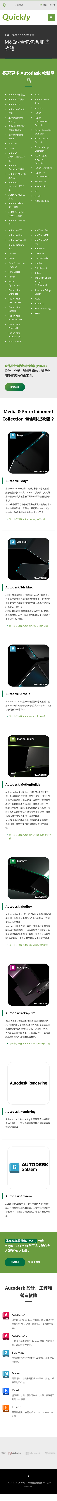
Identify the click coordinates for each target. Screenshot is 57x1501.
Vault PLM (40, 303)
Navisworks (40, 181)
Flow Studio (14, 271)
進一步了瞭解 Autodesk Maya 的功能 (27, 519)
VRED (37, 313)
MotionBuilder (42, 258)
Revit (37, 94)
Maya (11, 148)
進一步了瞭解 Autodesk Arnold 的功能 (27, 716)
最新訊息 (19, 5)
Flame (11, 258)
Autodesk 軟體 (27, 34)
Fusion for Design (43, 167)
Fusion (38, 112)
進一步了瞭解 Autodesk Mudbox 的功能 (28, 944)
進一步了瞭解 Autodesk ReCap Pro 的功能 (29, 1043)
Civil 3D (12, 253)
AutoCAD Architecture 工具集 (17, 157)
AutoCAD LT (14, 104)
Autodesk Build (42, 200)
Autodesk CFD (15, 230)
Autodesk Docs (16, 235)
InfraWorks (40, 248)
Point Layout (41, 268)
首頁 (7, 34)
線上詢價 (35, 1261)
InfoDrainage (15, 341)
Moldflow (39, 253)
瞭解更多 (14, 387)
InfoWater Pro (41, 230)
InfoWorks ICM (42, 235)
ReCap (38, 273)
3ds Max (13, 143)
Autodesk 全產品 (17, 94)
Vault (37, 298)
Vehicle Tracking (43, 308)
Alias (37, 191)
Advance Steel (41, 186)
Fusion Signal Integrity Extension (41, 159)
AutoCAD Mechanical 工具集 (16, 186)
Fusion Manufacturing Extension (42, 121)
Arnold (38, 196)
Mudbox (39, 263)
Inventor (39, 108)
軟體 (14, 34)
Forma (12, 276)
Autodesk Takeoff (17, 240)
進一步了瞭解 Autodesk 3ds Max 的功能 (28, 625)
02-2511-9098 (47, 5)
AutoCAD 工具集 (16, 99)
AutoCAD (18, 1315)
